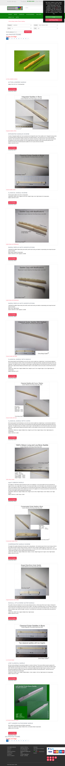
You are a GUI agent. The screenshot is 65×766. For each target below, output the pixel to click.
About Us (9, 750)
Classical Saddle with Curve (27, 400)
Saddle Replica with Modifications (27, 227)
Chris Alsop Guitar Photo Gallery (17, 21)
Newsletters (9, 754)
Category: (10, 25)
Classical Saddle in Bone (27, 172)
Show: (9, 28)
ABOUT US (11, 17)
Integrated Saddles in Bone (27, 113)
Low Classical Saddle (27, 642)
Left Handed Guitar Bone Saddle (27, 702)
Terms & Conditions (11, 755)
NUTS (15, 14)
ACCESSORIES (30, 14)
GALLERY (38, 14)
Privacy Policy (9, 752)
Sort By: (35, 25)
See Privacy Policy (53, 20)
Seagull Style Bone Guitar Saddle (27, 582)
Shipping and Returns (11, 751)
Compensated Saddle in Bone (27, 523)
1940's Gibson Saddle (27, 462)
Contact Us (9, 748)
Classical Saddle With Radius (27, 339)
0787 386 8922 (12, 1)
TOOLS (10, 14)
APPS (17, 17)
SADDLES (21, 14)
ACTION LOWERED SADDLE (27, 61)
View (35, 28)
